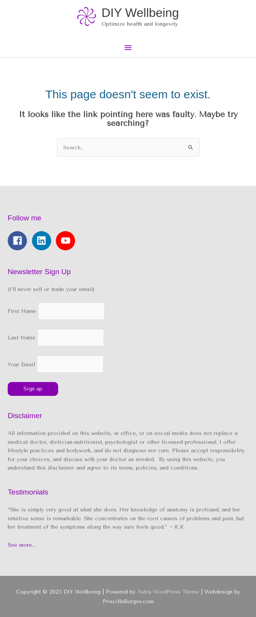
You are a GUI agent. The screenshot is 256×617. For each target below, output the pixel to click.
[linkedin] (43, 240)
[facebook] (19, 240)
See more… (21, 545)
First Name (22, 311)
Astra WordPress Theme (168, 592)
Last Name (21, 338)
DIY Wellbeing (140, 13)
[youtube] (67, 240)
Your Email (56, 364)
